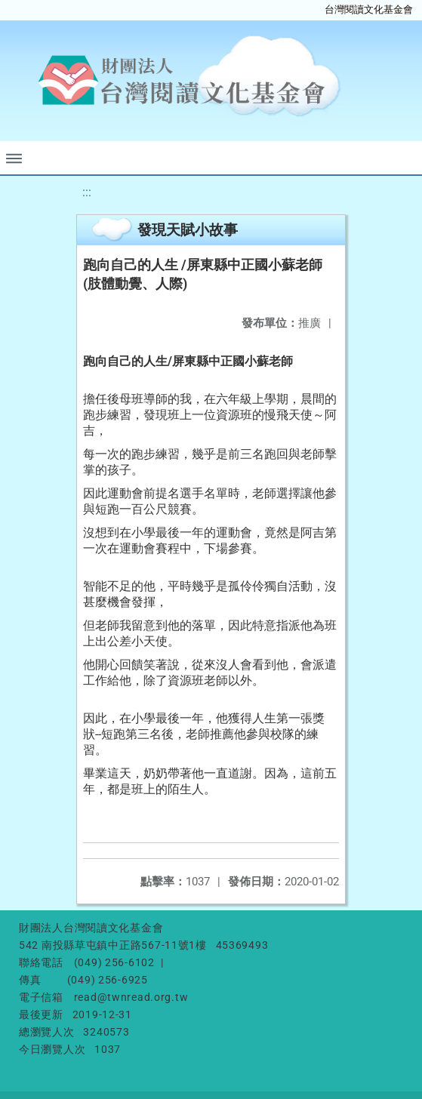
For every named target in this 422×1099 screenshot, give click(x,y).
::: (86, 192)
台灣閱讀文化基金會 (369, 9)
